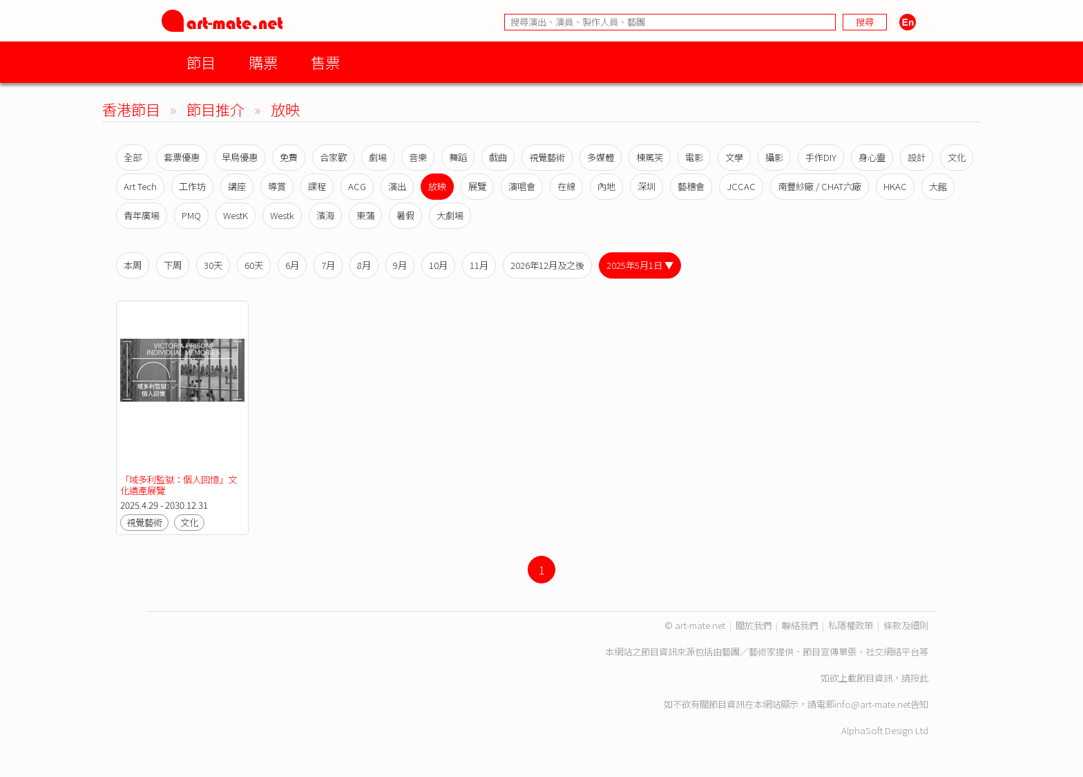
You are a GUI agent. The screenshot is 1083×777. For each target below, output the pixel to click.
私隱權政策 (850, 625)
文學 (734, 157)
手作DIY (820, 157)
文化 (957, 157)
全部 (133, 157)
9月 (400, 265)
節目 (200, 62)
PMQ (191, 215)
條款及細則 (905, 625)
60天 (254, 265)
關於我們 (753, 625)
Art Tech (140, 186)
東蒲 (365, 215)
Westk (282, 215)
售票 (325, 62)
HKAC (895, 186)
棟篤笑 (649, 157)
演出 (397, 186)
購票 (263, 62)
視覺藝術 (547, 157)
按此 (919, 677)
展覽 (477, 186)
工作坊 (192, 186)
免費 (289, 157)
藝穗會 (691, 186)
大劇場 (450, 215)
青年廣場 (142, 215)
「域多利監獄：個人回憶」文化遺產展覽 (178, 485)
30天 (213, 265)
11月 (479, 265)
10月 (438, 265)
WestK (235, 215)
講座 (237, 186)
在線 (566, 186)
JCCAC (741, 186)
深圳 (646, 186)
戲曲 (498, 157)
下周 (173, 265)
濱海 (325, 215)
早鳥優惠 (240, 157)
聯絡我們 (800, 625)
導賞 (277, 186)
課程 (317, 186)
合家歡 (333, 157)
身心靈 (872, 157)
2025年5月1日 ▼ (639, 265)
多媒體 (600, 157)
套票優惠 (182, 157)
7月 (328, 265)
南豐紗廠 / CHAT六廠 (819, 186)
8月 (364, 265)
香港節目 (131, 109)
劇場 (378, 157)
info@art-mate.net (872, 704)
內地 (606, 186)
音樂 (418, 157)
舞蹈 (458, 157)
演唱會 (521, 186)
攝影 (774, 157)
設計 (917, 157)
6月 (292, 265)
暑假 (405, 215)
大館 (938, 186)
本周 (133, 265)
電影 (694, 157)
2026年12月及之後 (547, 265)
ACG (357, 186)
